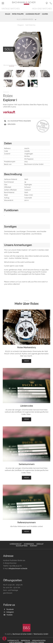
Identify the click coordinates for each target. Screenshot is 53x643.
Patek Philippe (18, 14)
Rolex (7, 14)
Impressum (25, 641)
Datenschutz (13, 641)
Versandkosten (38, 641)
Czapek (45, 14)
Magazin (21, 25)
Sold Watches (30, 25)
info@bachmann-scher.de (18, 568)
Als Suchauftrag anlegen (17, 121)
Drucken (9, 124)
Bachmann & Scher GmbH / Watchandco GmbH (30, 634)
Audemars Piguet (33, 14)
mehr (26, 361)
